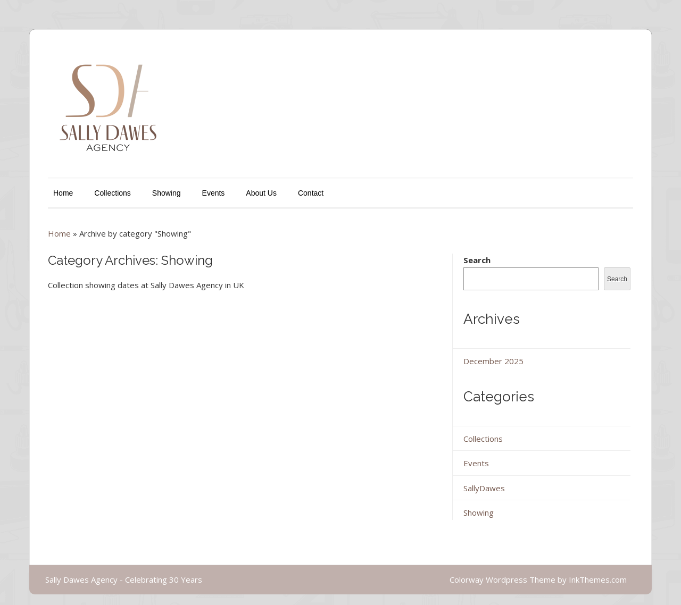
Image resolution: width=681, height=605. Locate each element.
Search (477, 260)
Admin (330, 345)
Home (63, 193)
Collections (112, 193)
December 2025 (493, 361)
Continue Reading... (82, 437)
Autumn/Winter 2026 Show (286, 320)
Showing (166, 193)
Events (213, 193)
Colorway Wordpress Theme (502, 579)
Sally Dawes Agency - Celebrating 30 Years (123, 579)
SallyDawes (372, 345)
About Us (261, 193)
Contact (310, 193)
